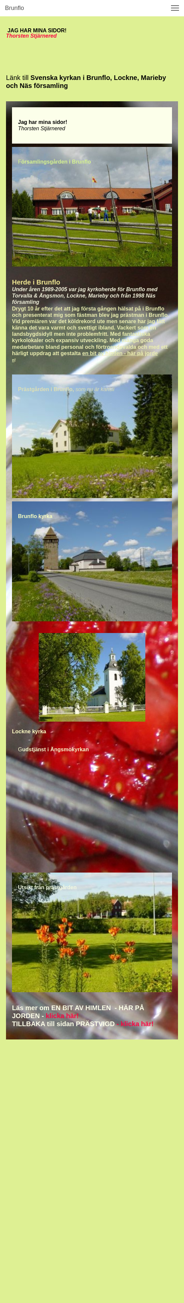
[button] (175, 8)
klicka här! (62, 1015)
